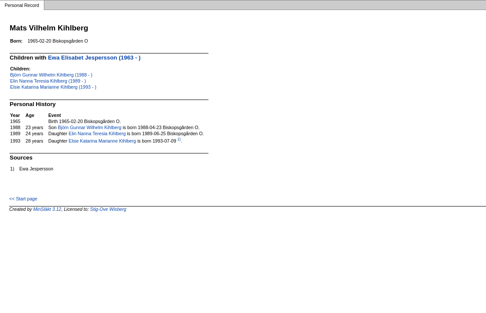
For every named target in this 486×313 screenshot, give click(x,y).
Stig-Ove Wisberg (108, 209)
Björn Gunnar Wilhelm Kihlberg (89, 127)
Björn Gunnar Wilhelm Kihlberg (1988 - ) (51, 74)
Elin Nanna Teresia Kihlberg (97, 133)
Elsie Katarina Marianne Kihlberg (102, 140)
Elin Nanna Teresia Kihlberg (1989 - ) (48, 80)
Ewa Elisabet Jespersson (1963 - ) (94, 57)
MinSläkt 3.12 (47, 209)
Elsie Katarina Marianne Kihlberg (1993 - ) (53, 87)
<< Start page (23, 198)
